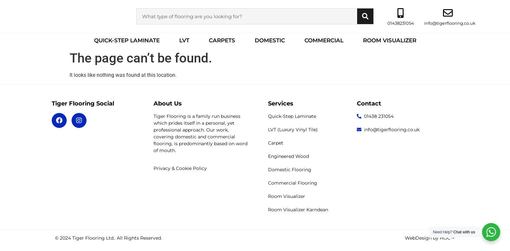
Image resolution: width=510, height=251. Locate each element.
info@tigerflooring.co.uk (450, 23)
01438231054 (400, 23)
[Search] (365, 16)
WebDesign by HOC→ (430, 238)
